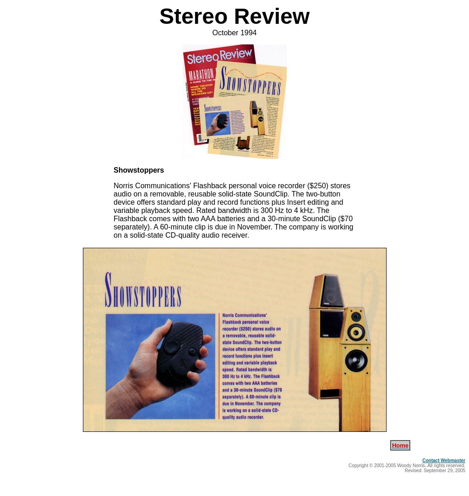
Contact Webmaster (443, 460)
